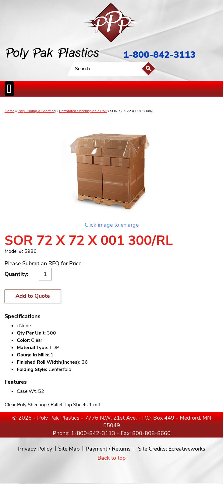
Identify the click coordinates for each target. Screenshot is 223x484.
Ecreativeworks (186, 448)
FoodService (142, 103)
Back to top (111, 458)
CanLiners (107, 103)
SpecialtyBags (124, 103)
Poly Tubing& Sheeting (48, 103)
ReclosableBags (72, 103)
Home (9, 110)
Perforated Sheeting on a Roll (83, 110)
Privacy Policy (35, 448)
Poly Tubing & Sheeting (37, 110)
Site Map (69, 448)
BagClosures (159, 103)
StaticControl (92, 103)
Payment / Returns (108, 448)
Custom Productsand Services (188, 103)
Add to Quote (33, 296)
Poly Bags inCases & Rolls (20, 103)
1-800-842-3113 (159, 55)
